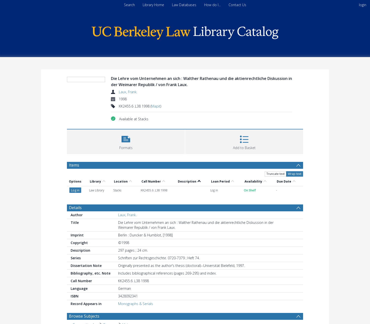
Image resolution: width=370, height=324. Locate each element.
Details (75, 207)
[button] (126, 141)
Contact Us (237, 4)
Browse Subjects (84, 316)
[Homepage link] (185, 31)
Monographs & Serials (135, 303)
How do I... (212, 4)
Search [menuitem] (129, 4)
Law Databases (184, 4)
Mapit (155, 106)
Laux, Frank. (128, 92)
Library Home (153, 4)
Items (74, 165)
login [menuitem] (362, 4)
